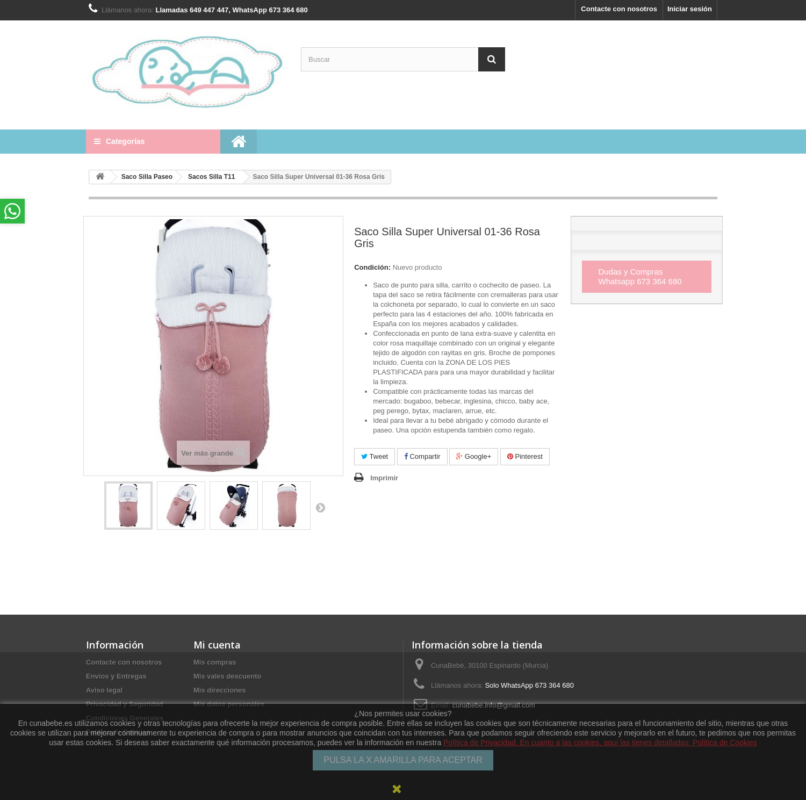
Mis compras (214, 662)
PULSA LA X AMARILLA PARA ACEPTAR (403, 760)
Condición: (372, 267)
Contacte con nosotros (619, 9)
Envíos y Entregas (116, 676)
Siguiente (320, 507)
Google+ (473, 456)
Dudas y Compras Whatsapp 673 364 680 (639, 276)
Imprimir (384, 478)
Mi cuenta (217, 644)
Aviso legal (104, 690)
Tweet (374, 456)
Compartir (422, 456)
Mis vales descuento (227, 676)
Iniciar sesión (689, 9)
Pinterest (525, 456)
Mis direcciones (219, 690)
